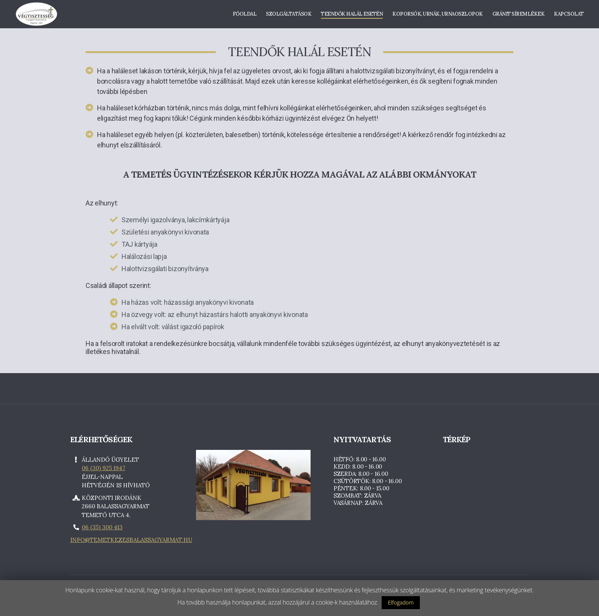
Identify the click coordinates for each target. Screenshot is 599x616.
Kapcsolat (569, 15)
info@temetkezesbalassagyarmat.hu (131, 541)
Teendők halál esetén (352, 15)
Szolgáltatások (288, 15)
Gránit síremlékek (518, 15)
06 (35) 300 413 (102, 529)
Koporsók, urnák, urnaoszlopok (437, 15)
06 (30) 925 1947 (103, 470)
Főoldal (245, 15)
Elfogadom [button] (400, 602)
